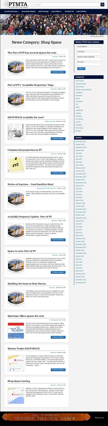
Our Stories (79, 119)
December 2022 (81, 244)
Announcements (81, 84)
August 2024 (80, 185)
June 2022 (79, 262)
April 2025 (79, 162)
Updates (78, 131)
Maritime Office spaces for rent (26, 316)
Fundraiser (79, 101)
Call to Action (80, 87)
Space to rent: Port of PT (22, 251)
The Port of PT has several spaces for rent (32, 52)
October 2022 (80, 250)
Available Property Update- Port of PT (30, 216)
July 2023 (79, 224)
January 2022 (80, 277)
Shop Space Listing (19, 381)
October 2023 (80, 215)
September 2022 (81, 253)
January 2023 (80, 241)
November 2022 (81, 247)
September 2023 (81, 218)
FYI (77, 104)
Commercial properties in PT (25, 150)
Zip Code (80, 62)
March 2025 (79, 165)
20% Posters (80, 81)
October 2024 (80, 180)
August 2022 (80, 256)
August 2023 (80, 221)
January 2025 (80, 171)
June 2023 (79, 227)
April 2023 (79, 232)
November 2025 (81, 141)
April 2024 (79, 197)
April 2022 (79, 268)
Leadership (79, 110)
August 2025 (80, 150)
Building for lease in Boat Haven (27, 283)
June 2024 (79, 191)
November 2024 (81, 177)
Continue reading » (58, 72)
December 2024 (81, 174)
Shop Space (80, 128)
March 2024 (79, 200)
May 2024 (79, 194)
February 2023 (80, 238)
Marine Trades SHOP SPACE (24, 348)
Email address (82, 46)
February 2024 (80, 203)
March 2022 (79, 271)
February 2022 (80, 274)
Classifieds (79, 92)
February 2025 (80, 168)
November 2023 (81, 212)
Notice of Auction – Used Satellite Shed (30, 184)
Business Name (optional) (85, 57)
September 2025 (81, 147)
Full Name (81, 51)
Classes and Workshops (83, 89)
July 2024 (79, 188)
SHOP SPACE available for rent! (26, 117)
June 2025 (79, 156)
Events (78, 98)
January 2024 (80, 206)
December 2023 (81, 209)
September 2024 (81, 183)
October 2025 (80, 144)
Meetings (79, 116)
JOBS (77, 107)
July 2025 (79, 153)
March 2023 (79, 235)
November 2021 (81, 282)
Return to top (99, 418)
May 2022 (79, 265)
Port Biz (78, 122)
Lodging (78, 113)
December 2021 (81, 280)
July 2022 (79, 259)
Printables (79, 125)
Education (79, 95)
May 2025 (79, 159)
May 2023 (79, 230)
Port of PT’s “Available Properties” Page (31, 85)
